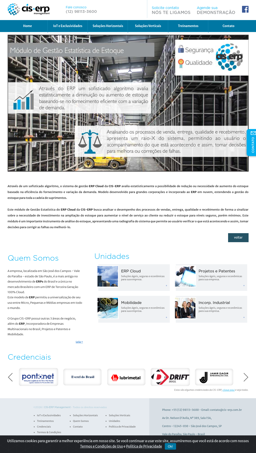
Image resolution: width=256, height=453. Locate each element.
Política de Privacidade (122, 426)
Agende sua (219, 10)
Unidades (114, 420)
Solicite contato (178, 10)
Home (27, 25)
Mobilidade (131, 302)
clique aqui (229, 389)
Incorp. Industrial (214, 302)
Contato (228, 25)
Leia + (79, 341)
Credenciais (44, 426)
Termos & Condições (49, 431)
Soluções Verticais (148, 25)
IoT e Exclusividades (67, 25)
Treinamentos (188, 25)
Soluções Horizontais (108, 25)
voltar (238, 237)
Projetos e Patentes (217, 271)
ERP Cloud (131, 271)
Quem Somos (80, 420)
